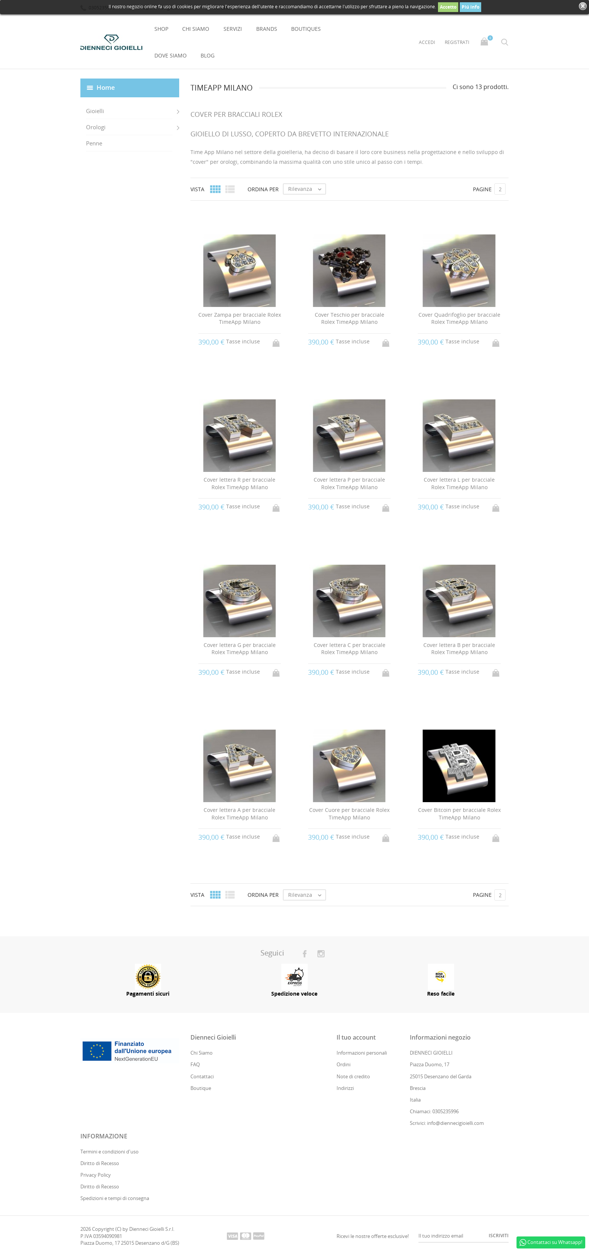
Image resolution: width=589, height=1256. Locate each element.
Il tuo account (356, 1038)
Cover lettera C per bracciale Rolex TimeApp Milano (349, 648)
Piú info (470, 7)
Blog (207, 55)
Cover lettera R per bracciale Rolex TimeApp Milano (239, 483)
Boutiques (306, 28)
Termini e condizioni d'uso (109, 1151)
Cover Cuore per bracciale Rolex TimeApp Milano (349, 813)
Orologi (96, 127)
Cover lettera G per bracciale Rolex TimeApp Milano (240, 648)
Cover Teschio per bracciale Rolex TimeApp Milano (349, 318)
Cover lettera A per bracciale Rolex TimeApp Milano (239, 813)
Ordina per (263, 189)
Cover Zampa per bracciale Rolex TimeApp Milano (239, 318)
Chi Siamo (195, 28)
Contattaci (202, 1076)
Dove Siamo (170, 55)
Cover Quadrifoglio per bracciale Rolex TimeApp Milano (459, 318)
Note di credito (353, 1076)
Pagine (482, 189)
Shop (161, 28)
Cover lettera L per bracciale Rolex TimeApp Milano (459, 483)
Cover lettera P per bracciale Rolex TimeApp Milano (349, 483)
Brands (266, 28)
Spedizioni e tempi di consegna (114, 1198)
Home (106, 87)
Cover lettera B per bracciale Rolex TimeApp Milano (459, 648)
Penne (94, 143)
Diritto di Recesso (99, 1163)
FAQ (195, 1064)
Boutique (200, 1088)
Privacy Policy (95, 1174)
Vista (197, 189)
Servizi (233, 28)
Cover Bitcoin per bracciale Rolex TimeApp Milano (459, 813)
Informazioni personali (362, 1053)
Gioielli (95, 111)
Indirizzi (345, 1088)
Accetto (448, 7)
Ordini (343, 1064)
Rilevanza (306, 189)
